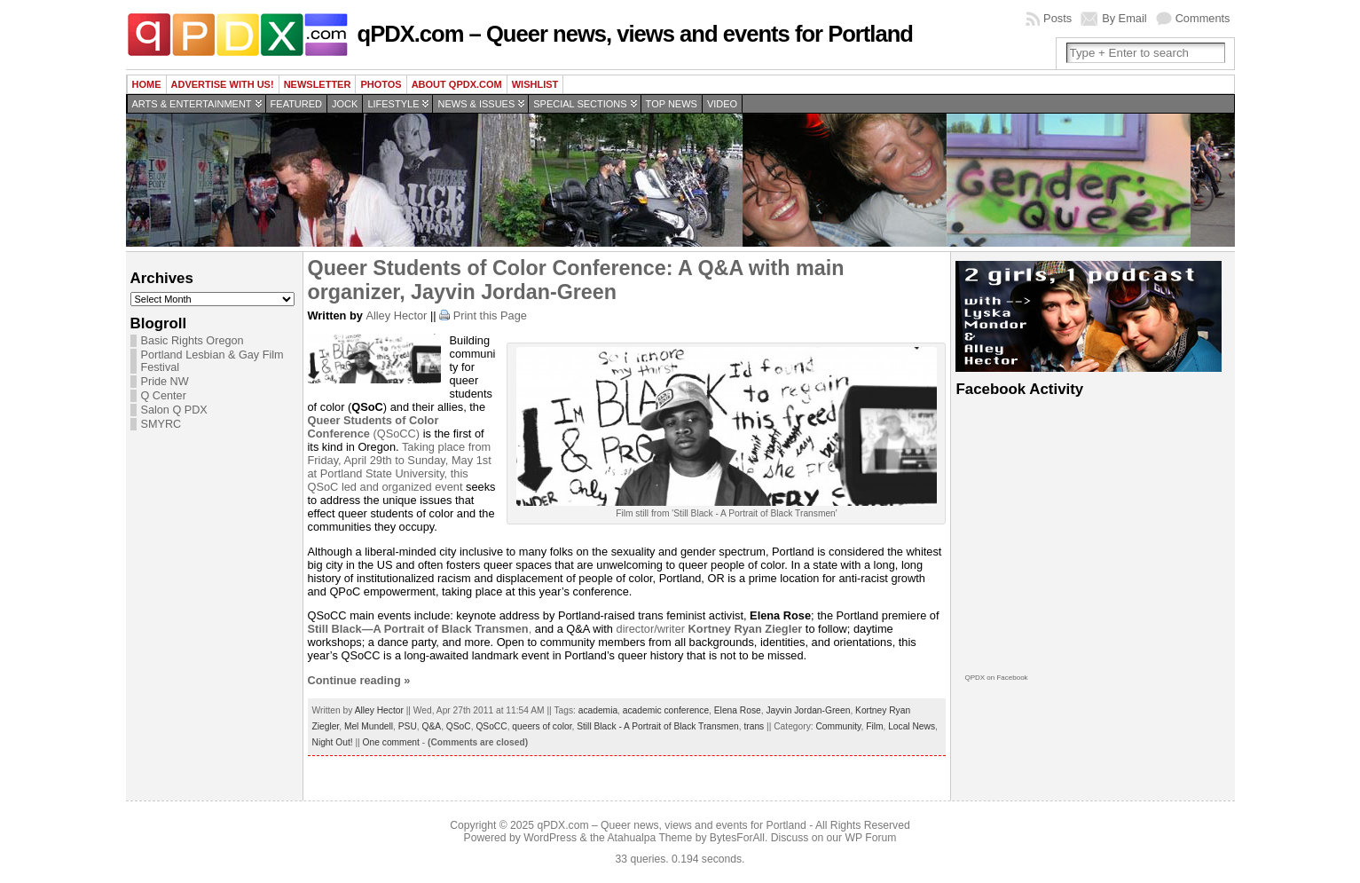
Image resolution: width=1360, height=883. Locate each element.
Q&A (432, 726)
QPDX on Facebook (995, 678)
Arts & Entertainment (192, 104)
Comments (1202, 18)
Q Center (163, 396)
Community (838, 726)
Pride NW (165, 381)
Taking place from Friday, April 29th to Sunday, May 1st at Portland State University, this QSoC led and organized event (399, 466)
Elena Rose (737, 710)
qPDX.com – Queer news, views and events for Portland (635, 33)
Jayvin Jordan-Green (808, 710)
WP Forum (871, 838)
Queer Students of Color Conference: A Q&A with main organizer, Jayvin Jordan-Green (576, 280)
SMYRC (161, 424)
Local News (911, 726)
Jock (345, 104)
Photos (380, 84)
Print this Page (490, 315)
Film (874, 726)
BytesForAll (737, 838)
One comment (391, 742)
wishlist (535, 84)
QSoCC (491, 726)
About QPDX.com (457, 84)
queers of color (541, 726)
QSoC (458, 726)
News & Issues (476, 104)
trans (753, 726)
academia (597, 710)
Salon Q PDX (174, 410)
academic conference (666, 710)
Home (146, 84)
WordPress (550, 838)
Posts (1057, 18)
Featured (296, 104)
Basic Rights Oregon (192, 341)
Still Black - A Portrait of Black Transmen (658, 726)
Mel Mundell (368, 726)
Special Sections (579, 104)
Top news (671, 104)
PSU (407, 726)
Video (722, 104)
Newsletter (317, 84)
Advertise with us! (222, 84)
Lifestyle (393, 104)
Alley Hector (396, 315)
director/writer (710, 628)
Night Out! (332, 742)
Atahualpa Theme (650, 838)
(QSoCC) (373, 427)
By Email (1124, 18)
